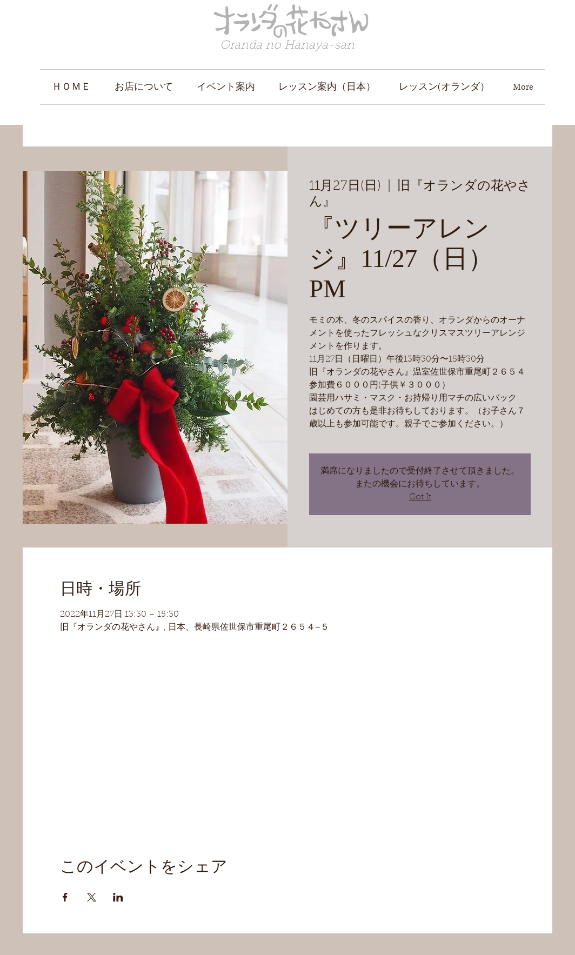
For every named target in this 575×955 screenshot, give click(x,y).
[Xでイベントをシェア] (91, 897)
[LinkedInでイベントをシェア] (118, 897)
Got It (420, 497)
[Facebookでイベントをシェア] (65, 897)
